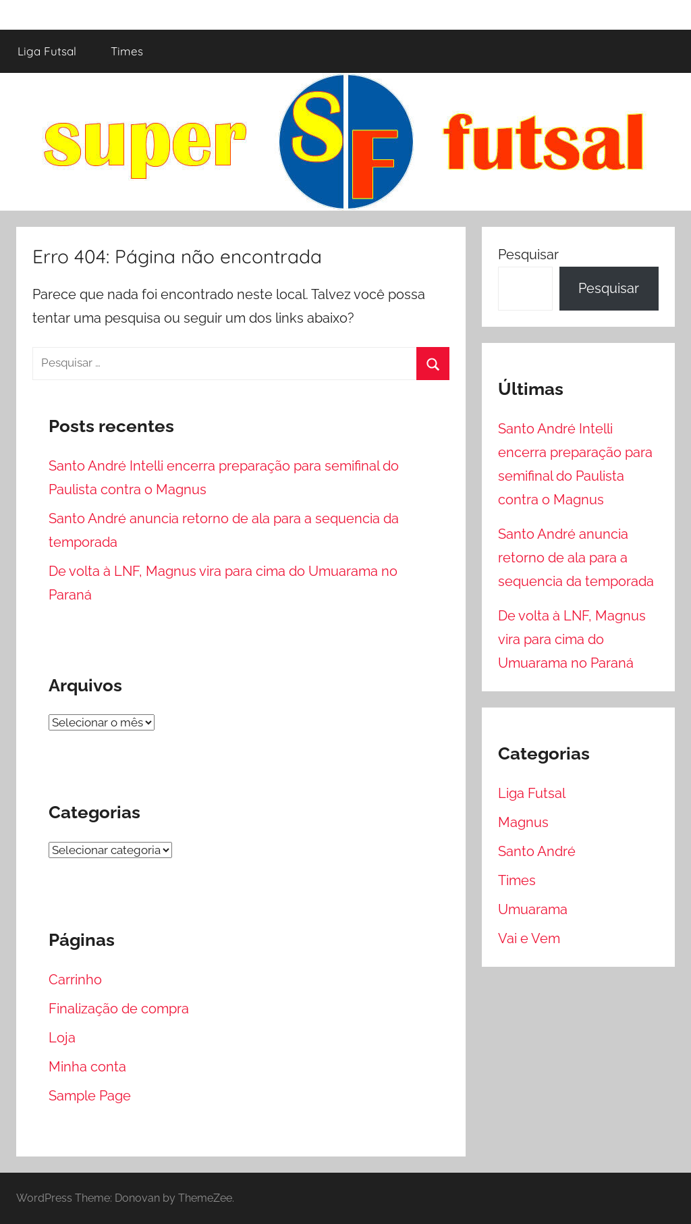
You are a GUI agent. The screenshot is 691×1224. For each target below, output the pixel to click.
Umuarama (533, 909)
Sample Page (90, 1096)
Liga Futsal (47, 51)
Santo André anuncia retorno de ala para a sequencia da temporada (576, 557)
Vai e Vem (529, 938)
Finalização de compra (119, 1009)
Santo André (537, 851)
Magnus (523, 822)
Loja (62, 1038)
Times (127, 51)
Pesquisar (528, 254)
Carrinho (75, 980)
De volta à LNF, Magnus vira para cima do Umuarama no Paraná (572, 639)
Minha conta (87, 1067)
